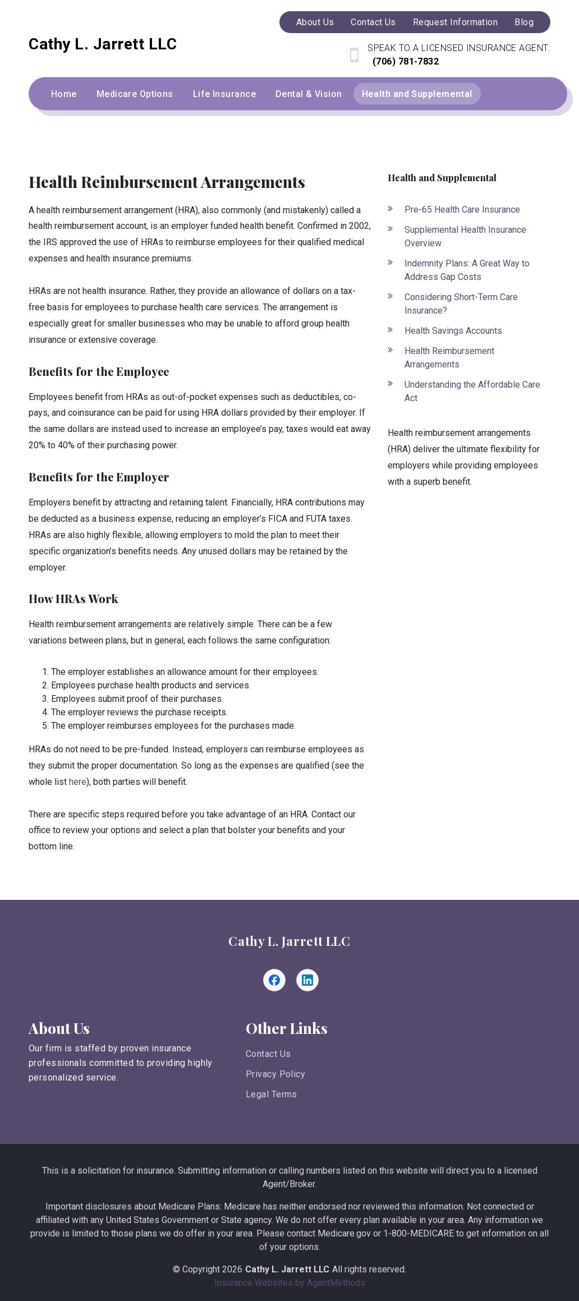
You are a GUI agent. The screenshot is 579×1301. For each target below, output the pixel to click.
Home (64, 94)
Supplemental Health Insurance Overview (465, 236)
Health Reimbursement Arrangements (449, 358)
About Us (315, 22)
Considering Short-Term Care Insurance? (461, 304)
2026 (232, 1269)
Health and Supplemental (417, 94)
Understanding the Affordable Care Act (472, 391)
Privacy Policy (275, 1074)
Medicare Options (134, 94)
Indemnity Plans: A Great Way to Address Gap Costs (467, 270)
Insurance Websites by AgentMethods (289, 1282)
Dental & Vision (308, 94)
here (77, 781)
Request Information (455, 22)
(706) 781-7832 (404, 61)
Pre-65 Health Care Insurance (462, 209)
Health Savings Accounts (453, 330)
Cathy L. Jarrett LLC (289, 941)
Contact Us (373, 22)
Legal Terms (271, 1094)
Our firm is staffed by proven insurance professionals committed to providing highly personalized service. (121, 1063)
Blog (524, 22)
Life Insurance (224, 94)
